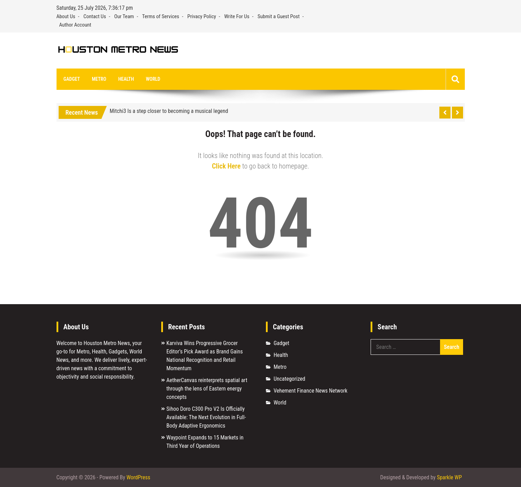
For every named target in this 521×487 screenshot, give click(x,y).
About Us (66, 16)
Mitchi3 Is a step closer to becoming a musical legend (169, 111)
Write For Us (237, 16)
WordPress (138, 477)
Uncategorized (289, 379)
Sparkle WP (449, 477)
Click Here (226, 166)
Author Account (75, 25)
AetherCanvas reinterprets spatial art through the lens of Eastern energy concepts (206, 389)
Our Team (124, 16)
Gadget (72, 79)
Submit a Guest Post (279, 16)
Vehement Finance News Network (311, 391)
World (152, 79)
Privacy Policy (201, 16)
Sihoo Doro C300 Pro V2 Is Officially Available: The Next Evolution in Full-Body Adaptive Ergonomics (206, 417)
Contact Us (94, 16)
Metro (98, 79)
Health (125, 79)
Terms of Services (160, 16)
